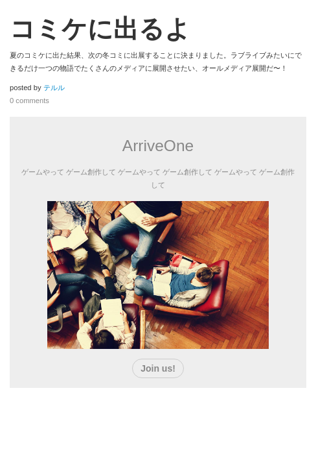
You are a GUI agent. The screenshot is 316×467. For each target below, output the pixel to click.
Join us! (158, 368)
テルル (54, 87)
